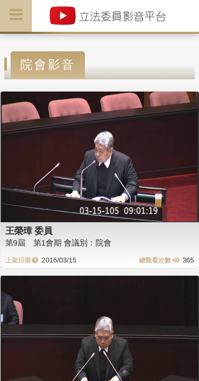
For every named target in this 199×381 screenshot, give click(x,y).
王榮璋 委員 (29, 230)
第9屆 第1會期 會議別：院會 (58, 242)
